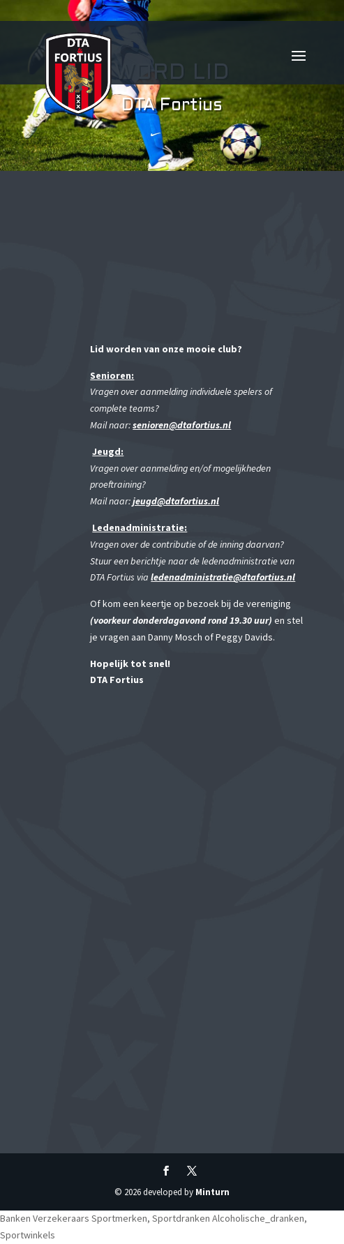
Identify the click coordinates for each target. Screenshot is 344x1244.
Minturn (212, 1192)
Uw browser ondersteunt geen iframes (192, 924)
